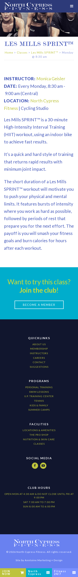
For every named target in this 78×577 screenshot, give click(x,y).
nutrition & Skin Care (39, 439)
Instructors (39, 353)
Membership (39, 348)
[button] (72, 6)
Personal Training (39, 387)
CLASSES (39, 443)
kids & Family (39, 405)
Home (9, 52)
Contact (39, 362)
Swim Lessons (39, 391)
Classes (22, 52)
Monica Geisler (50, 78)
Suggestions (39, 366)
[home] (28, 6)
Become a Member (39, 304)
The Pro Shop (39, 434)
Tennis (39, 400)
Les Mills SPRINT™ (44, 52)
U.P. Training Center (39, 396)
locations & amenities (39, 430)
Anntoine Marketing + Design (44, 560)
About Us (39, 344)
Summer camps (39, 409)
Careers (39, 357)
